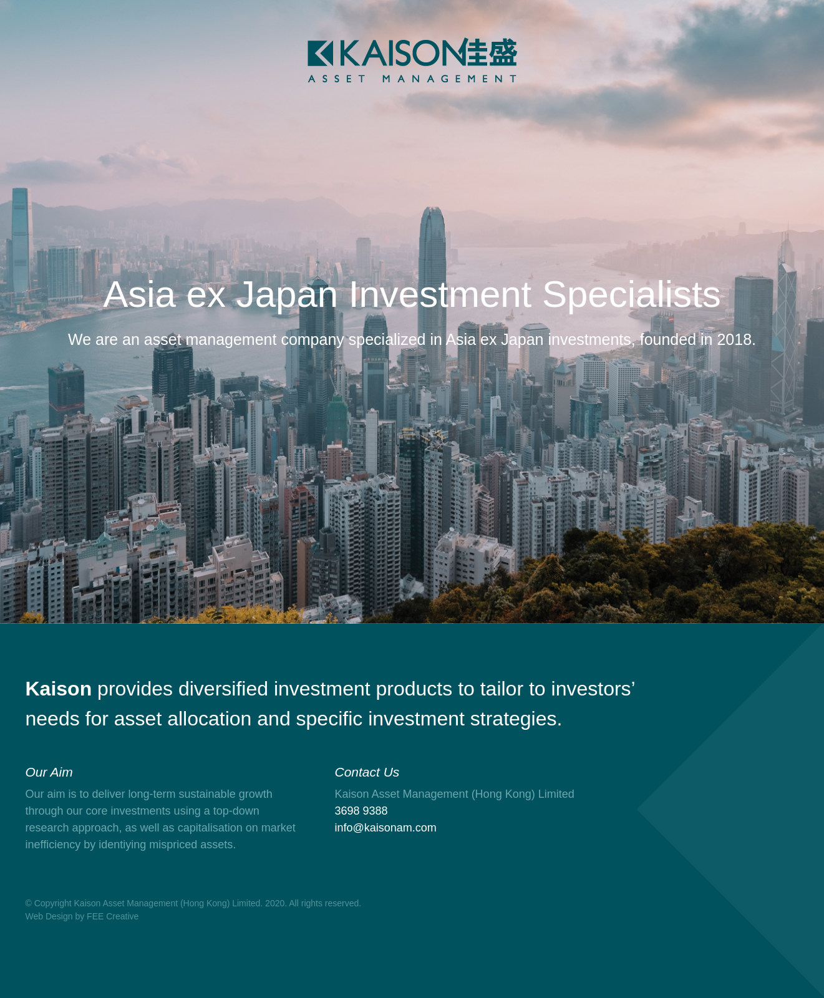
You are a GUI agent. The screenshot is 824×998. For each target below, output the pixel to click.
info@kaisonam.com (386, 827)
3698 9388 (361, 811)
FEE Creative (112, 916)
